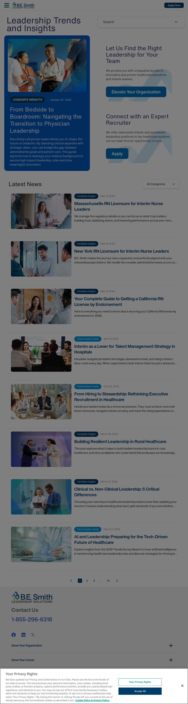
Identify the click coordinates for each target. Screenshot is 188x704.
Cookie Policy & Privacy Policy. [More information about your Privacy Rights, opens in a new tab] (92, 700)
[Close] (182, 686)
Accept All (140, 691)
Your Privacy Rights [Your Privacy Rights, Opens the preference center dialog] (140, 681)
